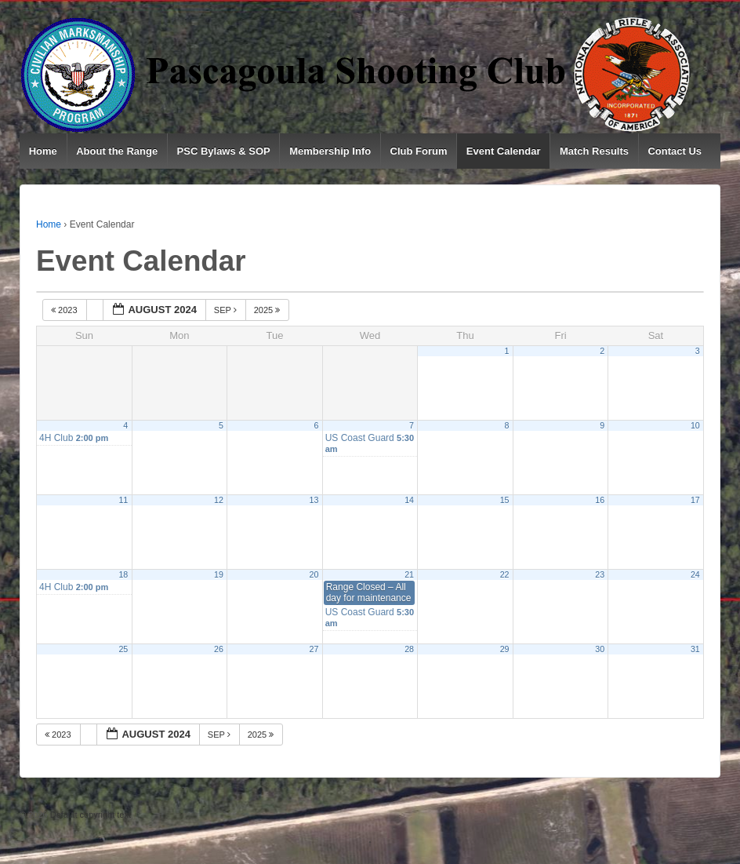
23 (599, 574)
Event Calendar (503, 151)
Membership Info (330, 151)
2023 (65, 310)
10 (695, 425)
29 (505, 649)
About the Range (117, 151)
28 (409, 649)
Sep (226, 310)
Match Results (594, 151)
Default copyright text (89, 814)
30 (599, 649)
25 (123, 649)
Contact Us (675, 151)
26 (218, 649)
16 (599, 500)
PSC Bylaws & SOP (223, 151)
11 (123, 500)
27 (314, 649)
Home (43, 151)
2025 (268, 310)
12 (218, 500)
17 (695, 500)
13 (314, 500)
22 (505, 574)
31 (695, 649)
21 (409, 574)
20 (314, 574)
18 (123, 574)
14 (409, 500)
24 (695, 574)
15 (505, 500)
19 (218, 574)
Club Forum (419, 151)
